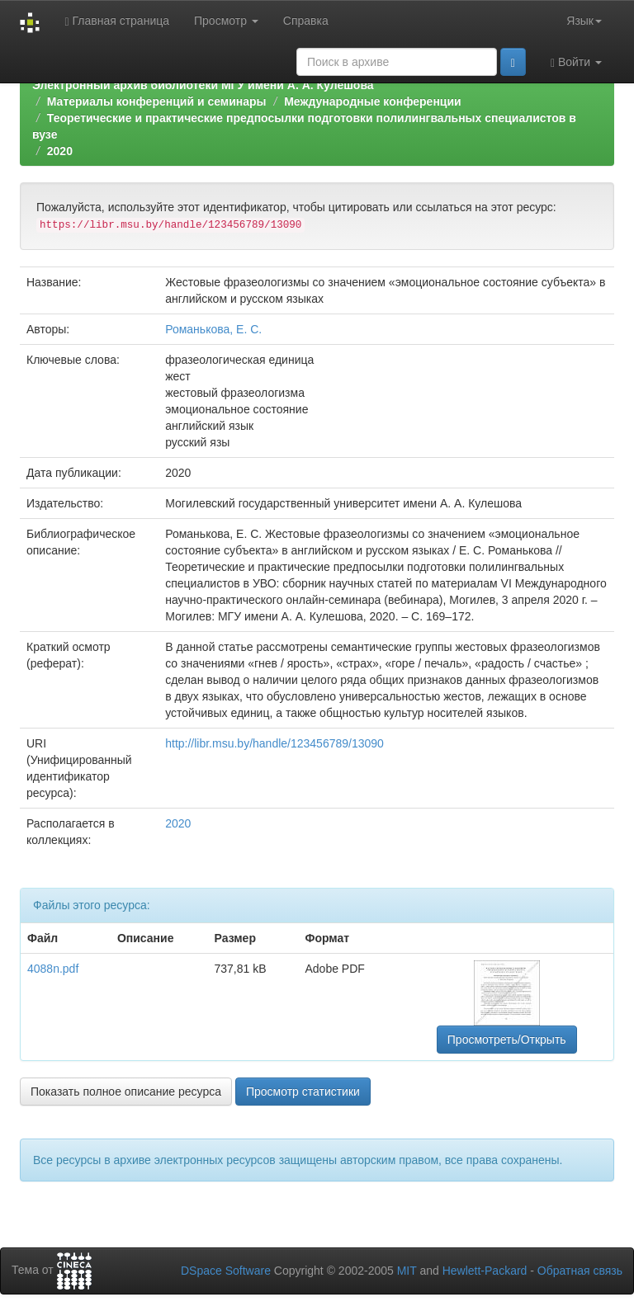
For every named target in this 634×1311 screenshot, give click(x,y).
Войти (576, 62)
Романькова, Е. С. (213, 329)
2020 (60, 151)
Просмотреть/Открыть (506, 1039)
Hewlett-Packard (485, 1270)
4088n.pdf (52, 968)
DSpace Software (226, 1270)
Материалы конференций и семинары (157, 101)
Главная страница (116, 21)
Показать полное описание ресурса (126, 1091)
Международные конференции (372, 101)
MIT (407, 1270)
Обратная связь (579, 1270)
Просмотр (226, 20)
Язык (584, 20)
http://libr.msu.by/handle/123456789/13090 (274, 743)
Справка (306, 20)
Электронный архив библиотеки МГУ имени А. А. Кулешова (203, 85)
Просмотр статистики (303, 1091)
